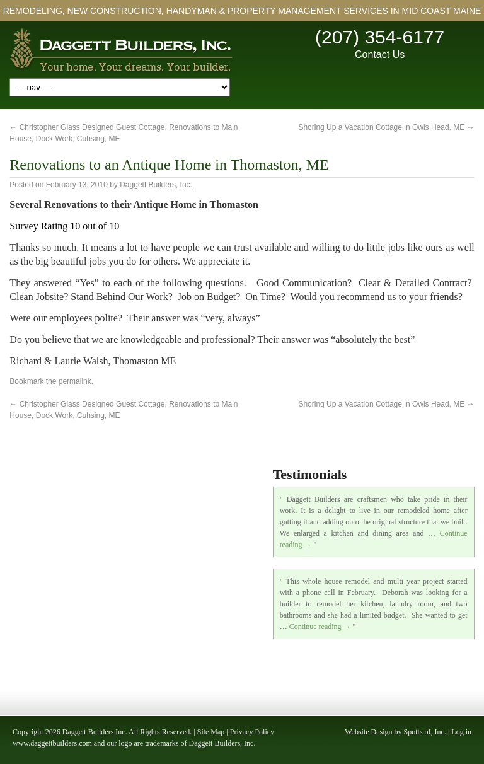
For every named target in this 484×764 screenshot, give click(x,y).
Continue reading (320, 626)
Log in (461, 731)
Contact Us (380, 54)
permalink (75, 381)
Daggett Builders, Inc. (156, 184)
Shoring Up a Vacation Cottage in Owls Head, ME (386, 127)
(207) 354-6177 (379, 36)
